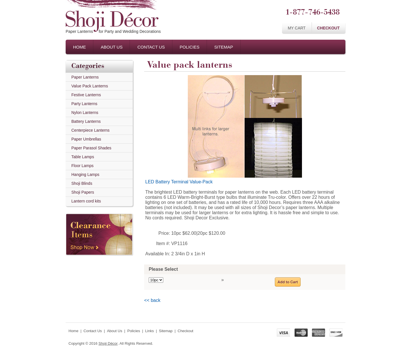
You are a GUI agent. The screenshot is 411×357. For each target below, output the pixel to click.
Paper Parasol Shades (91, 148)
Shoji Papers (82, 192)
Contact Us (151, 47)
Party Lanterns (84, 103)
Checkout (328, 28)
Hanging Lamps (85, 174)
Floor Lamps (82, 165)
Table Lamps (82, 157)
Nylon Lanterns (84, 112)
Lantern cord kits (86, 201)
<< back (152, 300)
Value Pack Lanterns (89, 86)
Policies (190, 47)
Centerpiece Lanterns (90, 130)
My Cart (297, 28)
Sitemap (223, 47)
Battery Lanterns (86, 121)
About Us (111, 47)
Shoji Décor (108, 343)
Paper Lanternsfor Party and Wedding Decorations (113, 31)
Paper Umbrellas (86, 139)
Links (149, 331)
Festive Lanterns (86, 95)
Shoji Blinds (81, 183)
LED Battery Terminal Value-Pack (179, 181)
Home (79, 47)
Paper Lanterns (85, 77)
